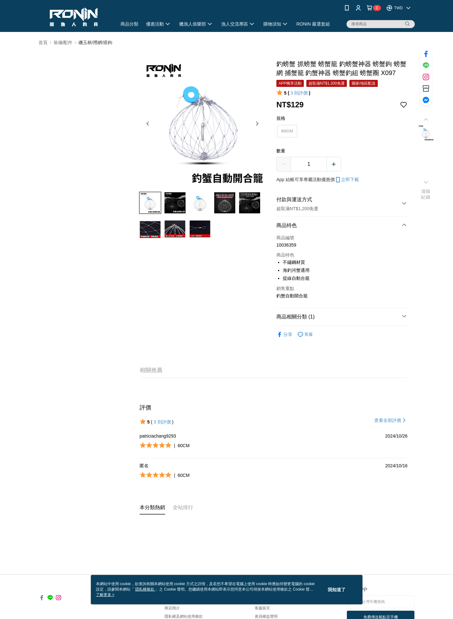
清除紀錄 (425, 194)
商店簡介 (172, 608)
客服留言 (262, 608)
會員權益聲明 (266, 616)
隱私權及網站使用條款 (183, 616)
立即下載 (347, 180)
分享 (284, 334)
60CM (287, 131)
